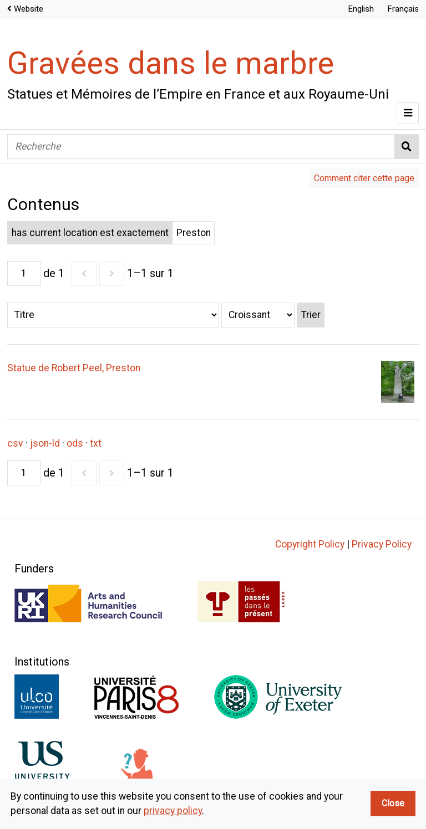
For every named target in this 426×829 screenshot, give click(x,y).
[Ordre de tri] (258, 315)
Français (403, 9)
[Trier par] (113, 315)
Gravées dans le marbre (170, 63)
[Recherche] (201, 146)
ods (75, 443)
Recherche (407, 146)
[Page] (23, 273)
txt (96, 443)
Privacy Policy (382, 544)
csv (15, 443)
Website (28, 9)
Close (393, 803)
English (361, 9)
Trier (311, 314)
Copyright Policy (309, 544)
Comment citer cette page (364, 178)
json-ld (45, 443)
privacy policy (173, 810)
